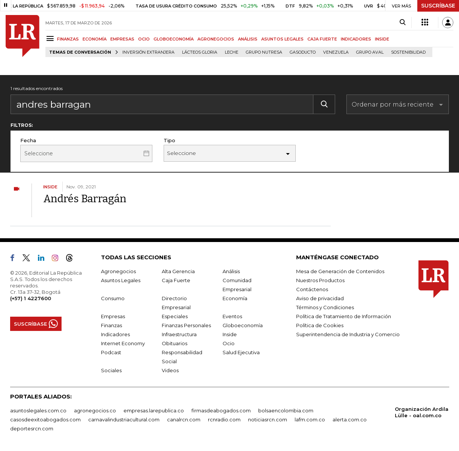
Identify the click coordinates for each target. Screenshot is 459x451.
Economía (235, 298)
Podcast (111, 352)
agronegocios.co (95, 410)
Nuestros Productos (320, 280)
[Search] (402, 22)
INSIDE (382, 39)
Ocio (229, 343)
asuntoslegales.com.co (38, 410)
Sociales (111, 370)
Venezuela (336, 52)
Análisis (231, 271)
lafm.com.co (310, 419)
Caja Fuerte (176, 280)
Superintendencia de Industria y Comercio (348, 334)
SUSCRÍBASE (438, 5)
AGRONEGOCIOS (215, 39)
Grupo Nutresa (264, 52)
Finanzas (111, 325)
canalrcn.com (183, 419)
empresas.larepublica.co (153, 410)
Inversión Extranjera (148, 52)
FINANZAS (68, 39)
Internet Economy (123, 343)
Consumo (113, 298)
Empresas (113, 316)
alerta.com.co (350, 419)
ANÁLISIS (247, 39)
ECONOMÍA (95, 39)
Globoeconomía (243, 325)
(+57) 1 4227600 (30, 298)
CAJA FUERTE (322, 39)
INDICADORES (356, 39)
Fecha (28, 140)
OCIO (144, 39)
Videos (170, 370)
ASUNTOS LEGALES (282, 39)
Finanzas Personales (186, 325)
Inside (230, 334)
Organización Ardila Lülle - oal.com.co (421, 412)
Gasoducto (303, 52)
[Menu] (51, 38)
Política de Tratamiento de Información (343, 316)
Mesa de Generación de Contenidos (340, 271)
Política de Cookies (319, 325)
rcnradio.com (224, 419)
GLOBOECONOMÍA (174, 39)
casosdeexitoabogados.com (45, 419)
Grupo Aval (370, 52)
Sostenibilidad (408, 52)
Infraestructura (179, 334)
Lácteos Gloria (199, 52)
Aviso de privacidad (320, 298)
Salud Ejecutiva (241, 352)
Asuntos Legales (120, 280)
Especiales (175, 316)
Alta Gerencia (178, 271)
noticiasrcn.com (267, 419)
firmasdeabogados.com (221, 410)
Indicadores (115, 334)
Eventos (232, 316)
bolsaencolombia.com (285, 410)
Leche (231, 52)
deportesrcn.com (31, 428)
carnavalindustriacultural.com (124, 419)
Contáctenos (312, 289)
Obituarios (174, 343)
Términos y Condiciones (325, 307)
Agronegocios (118, 271)
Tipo (169, 140)
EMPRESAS (122, 39)
